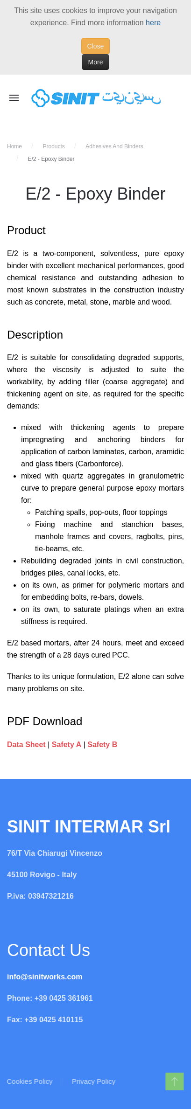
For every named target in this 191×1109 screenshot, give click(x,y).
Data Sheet (26, 745)
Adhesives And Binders (114, 146)
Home (14, 146)
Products (53, 146)
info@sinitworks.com (44, 977)
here (153, 23)
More (95, 62)
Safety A (66, 745)
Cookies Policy (29, 1081)
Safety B (102, 745)
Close (95, 46)
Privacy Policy (93, 1081)
